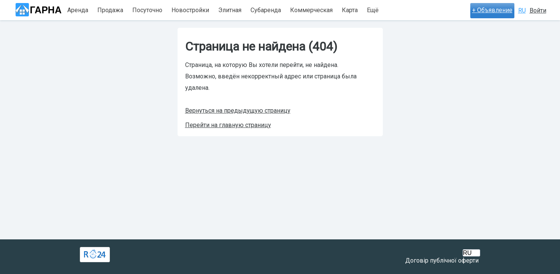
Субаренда (266, 10)
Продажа (110, 10)
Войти (538, 10)
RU (522, 10)
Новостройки (190, 10)
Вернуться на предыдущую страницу (237, 110)
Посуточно (147, 10)
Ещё (373, 10)
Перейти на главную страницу (228, 125)
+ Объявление (492, 10)
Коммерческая (311, 10)
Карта (350, 10)
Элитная (229, 10)
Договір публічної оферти (442, 260)
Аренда (77, 10)
